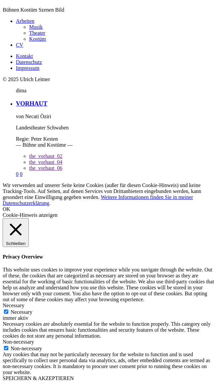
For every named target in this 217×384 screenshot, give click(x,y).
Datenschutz (29, 62)
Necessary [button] (13, 305)
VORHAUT (31, 103)
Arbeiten (25, 21)
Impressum (27, 68)
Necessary (21, 312)
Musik (36, 27)
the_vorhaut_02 (45, 156)
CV (19, 45)
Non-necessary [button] (18, 342)
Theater (37, 33)
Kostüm (37, 39)
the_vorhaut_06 (45, 168)
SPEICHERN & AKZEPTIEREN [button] (38, 378)
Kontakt (24, 56)
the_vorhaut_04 (45, 162)
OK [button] (6, 209)
